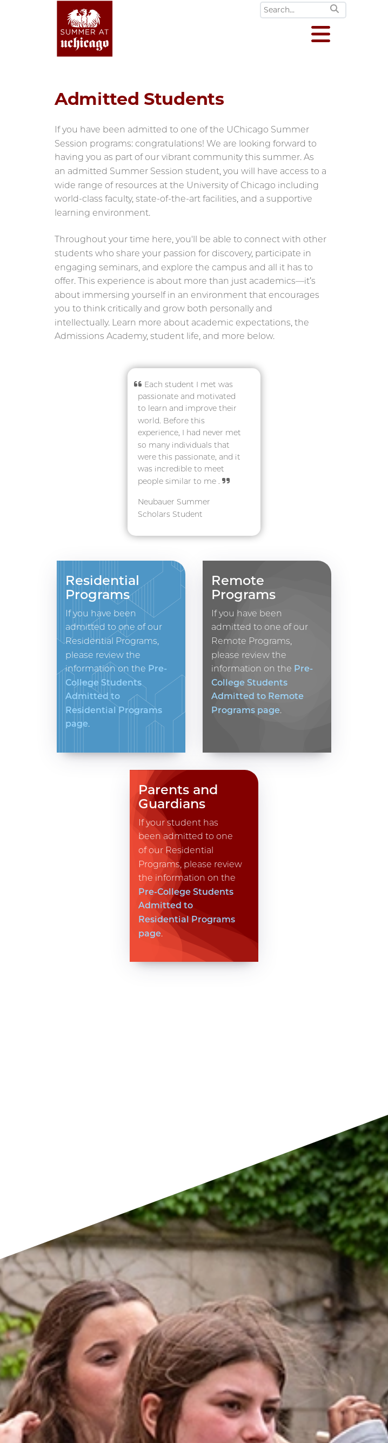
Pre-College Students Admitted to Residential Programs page (116, 696)
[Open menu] (320, 35)
